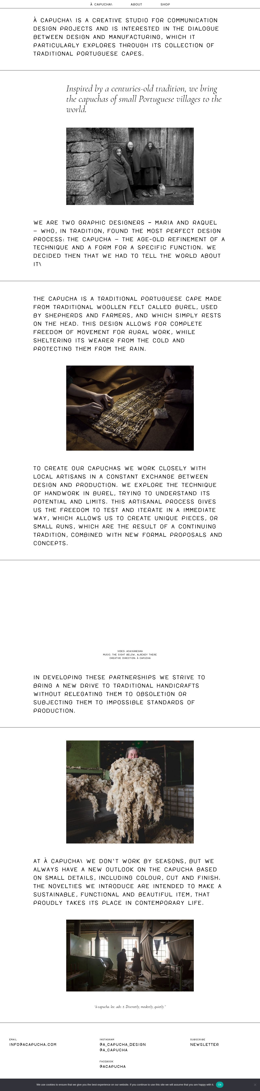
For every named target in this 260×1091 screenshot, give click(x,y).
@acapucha (113, 1066)
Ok (219, 1084)
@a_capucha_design (123, 1044)
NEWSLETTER (204, 1044)
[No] (255, 1085)
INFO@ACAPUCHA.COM (32, 1044)
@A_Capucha (114, 1049)
